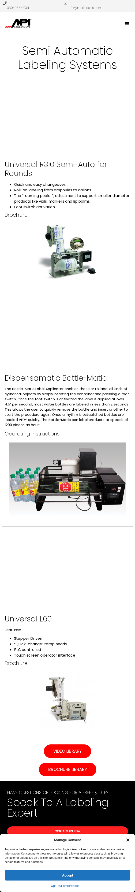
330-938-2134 (18, 7)
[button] (128, 840)
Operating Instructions (32, 433)
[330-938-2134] (5, 3)
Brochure (16, 215)
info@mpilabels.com (85, 7)
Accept (67, 875)
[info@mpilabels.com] (65, 3)
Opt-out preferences (65, 886)
